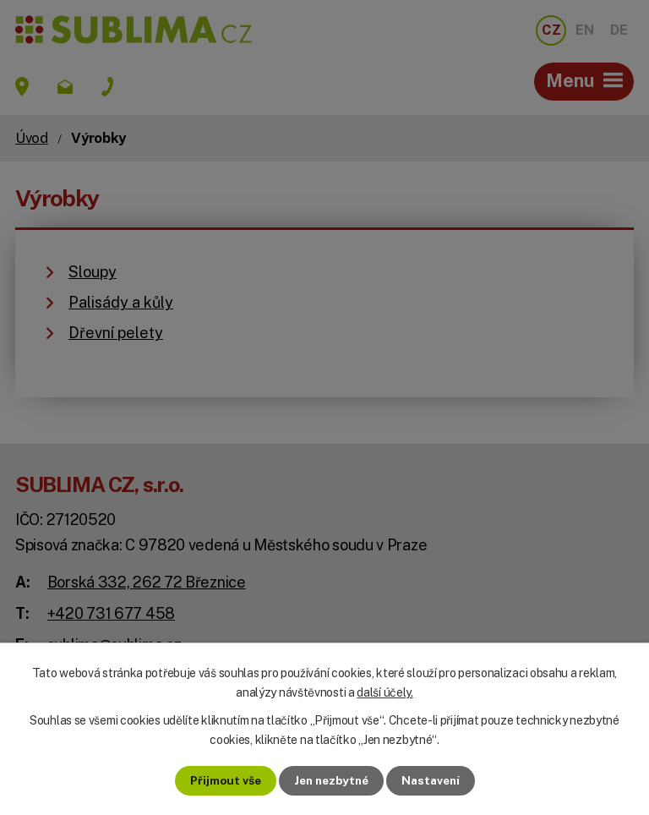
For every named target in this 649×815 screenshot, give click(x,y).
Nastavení (435, 780)
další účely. (384, 691)
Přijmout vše (221, 780)
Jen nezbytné (331, 780)
